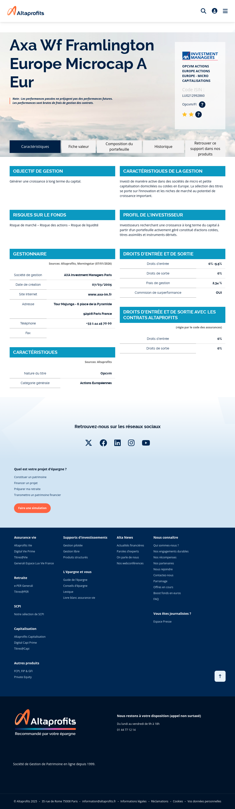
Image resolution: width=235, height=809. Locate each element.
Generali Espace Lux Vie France (34, 563)
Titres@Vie (21, 557)
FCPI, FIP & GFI (23, 671)
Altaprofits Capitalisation (29, 637)
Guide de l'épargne (75, 580)
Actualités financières (130, 545)
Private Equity (23, 677)
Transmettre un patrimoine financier (37, 495)
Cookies (178, 801)
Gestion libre (71, 551)
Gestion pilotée (73, 545)
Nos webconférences (130, 563)
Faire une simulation (32, 508)
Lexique (68, 592)
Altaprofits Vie (23, 545)
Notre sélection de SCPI (29, 614)
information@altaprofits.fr (99, 801)
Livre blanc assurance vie (79, 598)
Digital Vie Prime (24, 551)
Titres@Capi (21, 649)
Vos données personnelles (204, 801)
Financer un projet (25, 483)
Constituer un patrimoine (30, 477)
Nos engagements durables (171, 551)
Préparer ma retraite (27, 489)
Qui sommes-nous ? (166, 545)
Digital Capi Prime (25, 643)
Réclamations (159, 801)
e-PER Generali (23, 586)
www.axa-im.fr (100, 294)
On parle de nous (128, 557)
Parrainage (161, 581)
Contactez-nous (163, 575)
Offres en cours (163, 587)
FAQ (156, 599)
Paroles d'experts (128, 551)
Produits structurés (75, 557)
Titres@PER (21, 592)
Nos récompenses (165, 557)
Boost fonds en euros (167, 593)
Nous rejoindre (163, 569)
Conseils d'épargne (75, 586)
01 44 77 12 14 (126, 730)
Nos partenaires (164, 563)
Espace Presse (163, 621)
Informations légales (133, 801)
